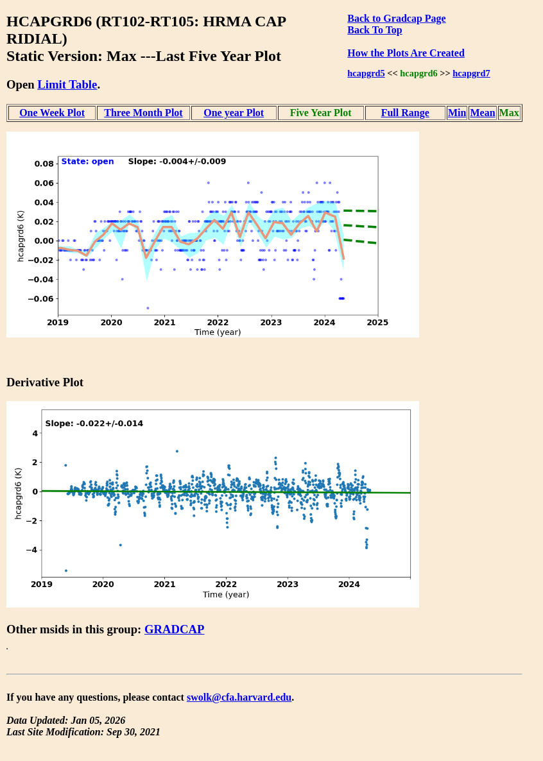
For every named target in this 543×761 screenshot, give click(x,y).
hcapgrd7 (471, 73)
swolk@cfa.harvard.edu (239, 697)
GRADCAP (174, 629)
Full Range (405, 112)
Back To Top (374, 29)
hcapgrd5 (365, 73)
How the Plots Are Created (405, 52)
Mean (482, 112)
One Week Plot (52, 112)
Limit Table (67, 84)
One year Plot (233, 112)
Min (457, 112)
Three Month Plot (143, 112)
